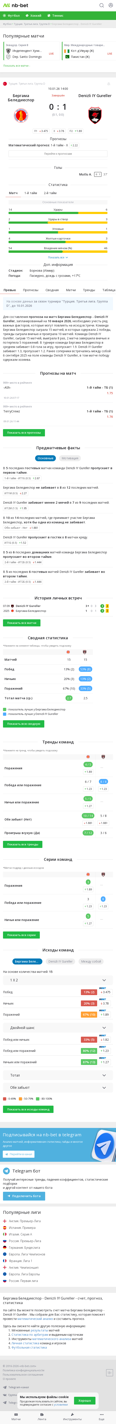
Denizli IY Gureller (95, 95)
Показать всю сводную (23, 724)
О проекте (9, 1379)
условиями (61, 1404)
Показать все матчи (21, 623)
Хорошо (85, 1401)
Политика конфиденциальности (23, 1370)
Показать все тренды (22, 844)
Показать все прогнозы (24, 432)
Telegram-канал (16, 1387)
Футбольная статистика (29, 1347)
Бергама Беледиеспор (21, 97)
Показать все (58, 257)
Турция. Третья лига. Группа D (32, 23)
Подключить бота (24, 1196)
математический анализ (35, 1319)
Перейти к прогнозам (58, 154)
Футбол (7, 23)
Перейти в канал (18, 1154)
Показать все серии (21, 935)
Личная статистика (25, 1343)
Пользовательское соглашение (23, 1374)
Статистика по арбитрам (30, 1335)
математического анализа (51, 1339)
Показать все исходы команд (28, 1109)
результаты (39, 1330)
